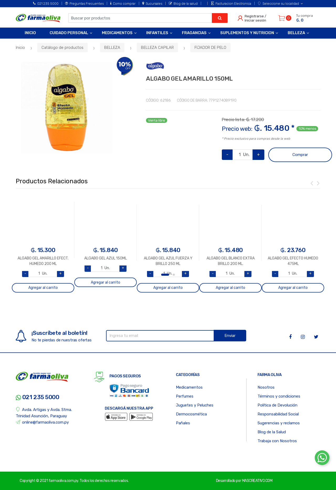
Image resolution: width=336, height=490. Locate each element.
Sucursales (152, 4)
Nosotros (266, 387)
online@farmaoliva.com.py (42, 422)
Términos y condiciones (279, 396)
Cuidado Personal (69, 32)
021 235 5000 (46, 4)
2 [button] (174, 275)
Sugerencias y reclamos (279, 423)
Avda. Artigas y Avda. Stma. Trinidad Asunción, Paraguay (44, 412)
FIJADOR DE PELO (210, 47)
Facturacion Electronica (231, 4)
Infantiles (157, 32)
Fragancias (194, 32)
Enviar (229, 335)
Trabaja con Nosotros (277, 441)
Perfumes (184, 396)
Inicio (30, 32)
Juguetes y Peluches (194, 405)
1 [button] (165, 275)
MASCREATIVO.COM (257, 480)
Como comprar (122, 4)
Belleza (296, 32)
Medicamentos (117, 32)
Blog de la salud (183, 4)
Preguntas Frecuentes (84, 4)
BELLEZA (112, 47)
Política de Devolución (277, 405)
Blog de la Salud (272, 432)
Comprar (300, 154)
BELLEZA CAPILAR (157, 47)
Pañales (183, 423)
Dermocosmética (191, 414)
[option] (67, 108)
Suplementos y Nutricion (247, 32)
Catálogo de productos (62, 47)
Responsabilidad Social (278, 414)
